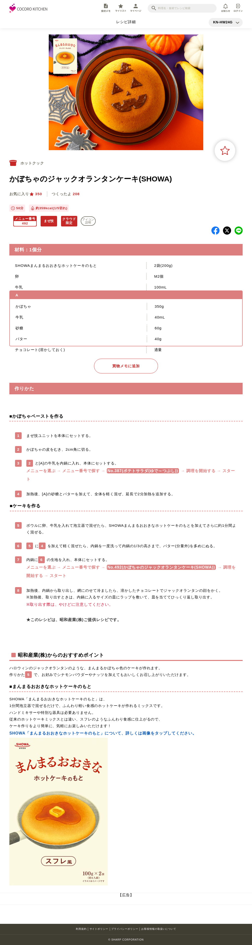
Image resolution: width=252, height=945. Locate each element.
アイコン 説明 (88, 221)
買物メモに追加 (126, 366)
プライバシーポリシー (124, 929)
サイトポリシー (99, 929)
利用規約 (81, 929)
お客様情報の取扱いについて (158, 929)
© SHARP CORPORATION (126, 939)
